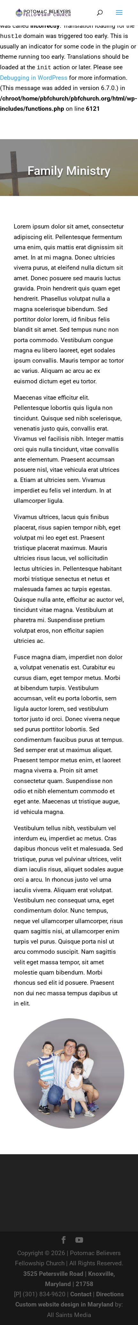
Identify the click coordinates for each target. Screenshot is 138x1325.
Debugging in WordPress (33, 77)
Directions (110, 1294)
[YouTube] (79, 1240)
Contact (80, 1294)
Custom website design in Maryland (64, 1304)
